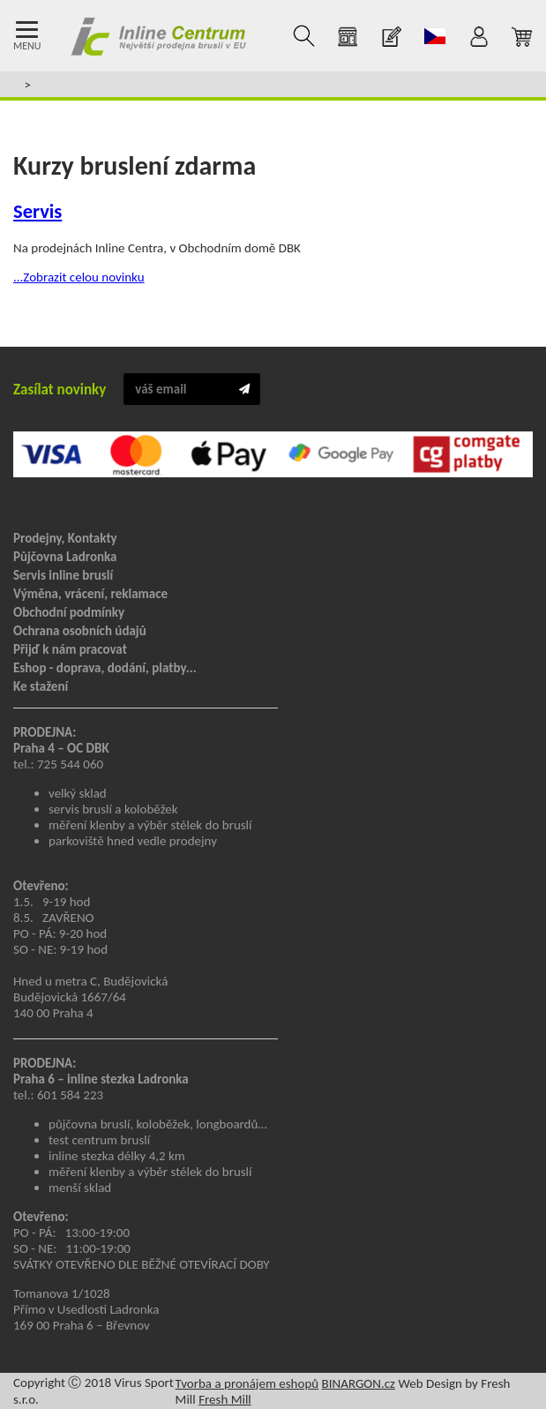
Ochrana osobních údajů (79, 631)
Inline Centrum (158, 36)
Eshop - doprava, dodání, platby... (105, 668)
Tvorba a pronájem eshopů (247, 1383)
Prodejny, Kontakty (65, 538)
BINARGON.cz (358, 1383)
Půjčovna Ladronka (65, 557)
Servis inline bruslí (63, 575)
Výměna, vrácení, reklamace (90, 594)
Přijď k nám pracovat (70, 649)
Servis (37, 211)
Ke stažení (40, 686)
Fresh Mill (224, 1399)
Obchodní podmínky (68, 612)
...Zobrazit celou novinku (79, 277)
